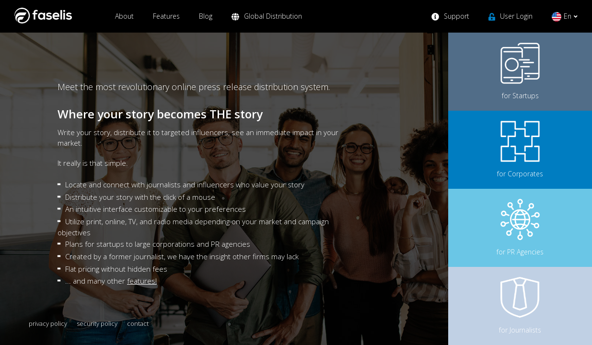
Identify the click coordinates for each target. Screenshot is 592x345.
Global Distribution (267, 22)
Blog (205, 22)
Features (166, 22)
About (124, 22)
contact (138, 323)
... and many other (111, 281)
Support (450, 22)
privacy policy (48, 323)
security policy (97, 323)
